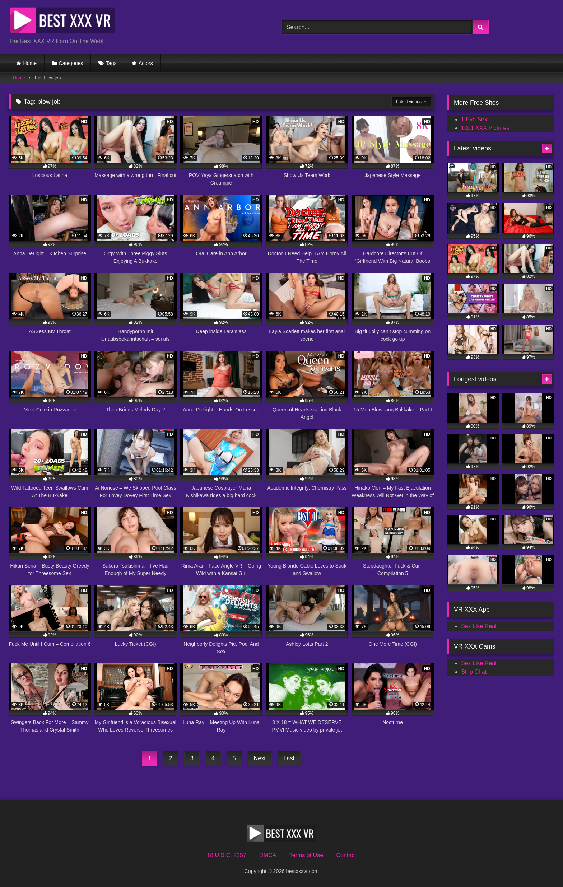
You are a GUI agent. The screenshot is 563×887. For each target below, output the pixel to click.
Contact (346, 855)
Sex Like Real (479, 626)
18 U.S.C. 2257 (226, 855)
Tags (111, 63)
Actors (146, 63)
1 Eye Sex (474, 119)
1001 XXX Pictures (485, 128)
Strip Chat (474, 672)
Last (289, 758)
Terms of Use (306, 855)
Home (30, 63)
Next (260, 758)
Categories (71, 63)
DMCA (267, 855)
